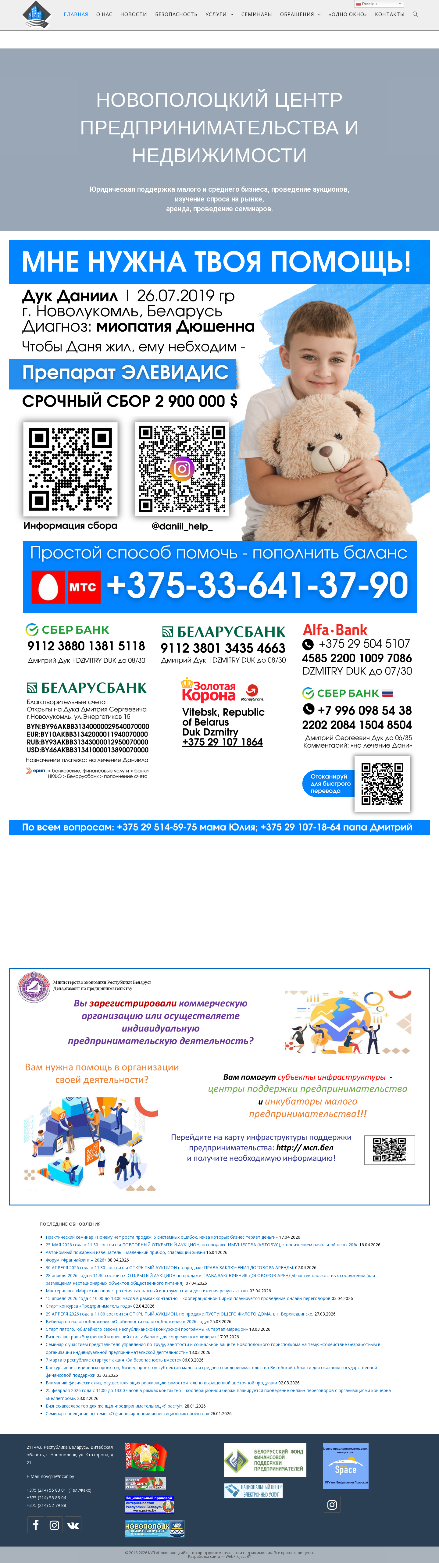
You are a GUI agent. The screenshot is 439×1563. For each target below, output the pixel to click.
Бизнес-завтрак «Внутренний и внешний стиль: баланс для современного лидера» (131, 1337)
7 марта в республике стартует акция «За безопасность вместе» (113, 1360)
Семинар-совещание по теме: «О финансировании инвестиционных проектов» (127, 1413)
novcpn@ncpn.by (57, 1476)
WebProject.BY (238, 1556)
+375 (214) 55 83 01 (46, 1490)
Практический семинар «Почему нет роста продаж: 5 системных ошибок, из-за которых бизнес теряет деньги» (162, 1237)
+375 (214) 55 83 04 (46, 1498)
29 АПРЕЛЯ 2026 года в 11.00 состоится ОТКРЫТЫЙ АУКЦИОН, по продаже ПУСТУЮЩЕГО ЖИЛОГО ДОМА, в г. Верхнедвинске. (179, 1314)
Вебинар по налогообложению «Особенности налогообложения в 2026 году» (127, 1321)
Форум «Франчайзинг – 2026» (76, 1260)
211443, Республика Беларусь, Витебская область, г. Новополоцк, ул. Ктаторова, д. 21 (70, 1454)
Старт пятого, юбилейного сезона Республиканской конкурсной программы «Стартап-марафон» (147, 1329)
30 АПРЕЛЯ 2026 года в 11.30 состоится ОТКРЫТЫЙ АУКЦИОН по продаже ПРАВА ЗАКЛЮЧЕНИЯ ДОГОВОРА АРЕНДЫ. (170, 1267)
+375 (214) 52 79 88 (46, 1505)
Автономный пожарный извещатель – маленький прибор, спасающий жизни (125, 1252)
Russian (366, 4)
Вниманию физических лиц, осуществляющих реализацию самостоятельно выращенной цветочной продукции (161, 1383)
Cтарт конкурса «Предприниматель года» (89, 1306)
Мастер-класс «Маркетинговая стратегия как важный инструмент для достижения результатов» (147, 1291)
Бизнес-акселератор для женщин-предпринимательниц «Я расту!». (114, 1406)
